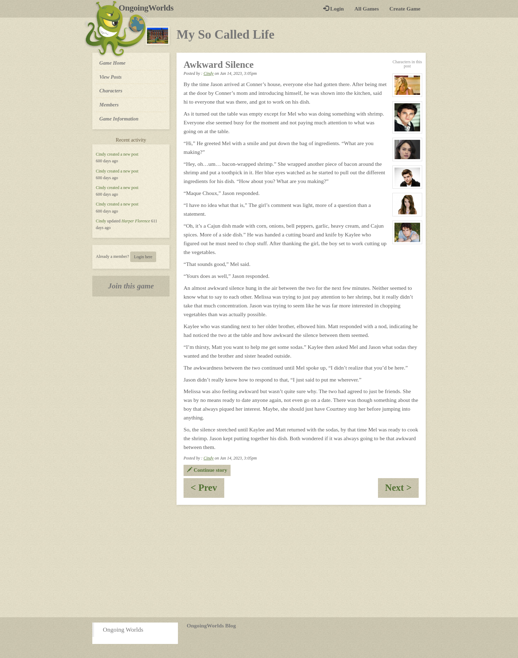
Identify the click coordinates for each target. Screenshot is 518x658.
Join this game (131, 286)
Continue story (207, 470)
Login (333, 9)
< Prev (207, 490)
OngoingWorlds (149, 7)
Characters (110, 90)
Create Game (405, 9)
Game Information (119, 119)
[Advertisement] (259, 561)
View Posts (110, 77)
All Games (366, 9)
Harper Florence (135, 221)
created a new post (122, 154)
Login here (143, 256)
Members (109, 105)
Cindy (101, 154)
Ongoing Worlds (123, 629)
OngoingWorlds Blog (211, 625)
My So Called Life (225, 34)
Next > (402, 490)
